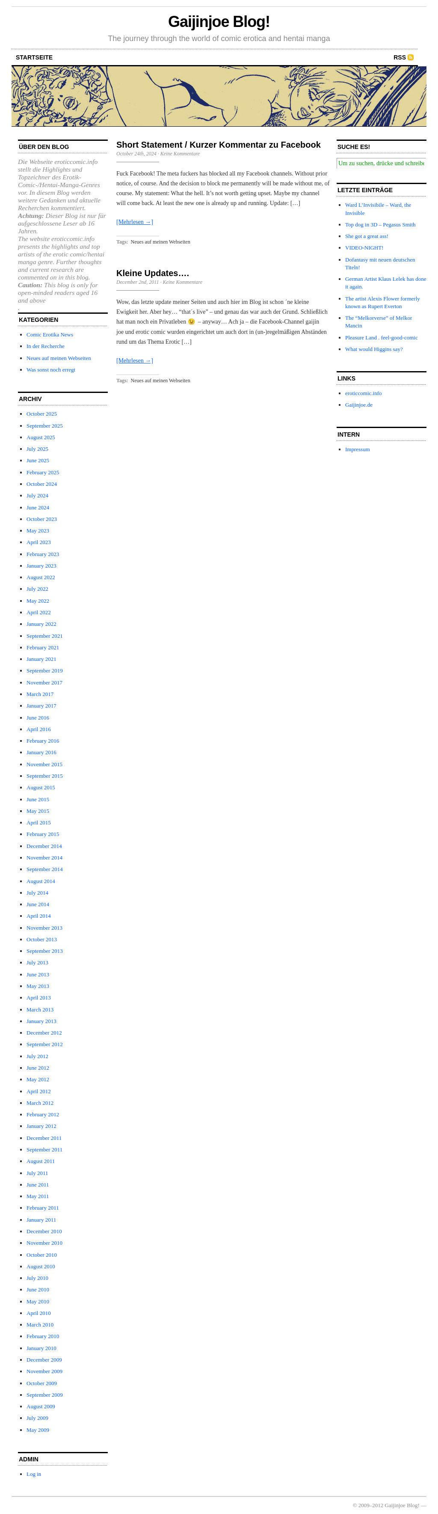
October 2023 (42, 519)
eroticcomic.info (363, 393)
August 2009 (41, 1406)
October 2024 (42, 484)
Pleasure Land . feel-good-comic (381, 337)
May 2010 (38, 1301)
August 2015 (41, 787)
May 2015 (38, 811)
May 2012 (38, 1079)
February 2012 (43, 1114)
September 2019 (45, 670)
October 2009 (42, 1383)
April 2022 (39, 612)
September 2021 (45, 636)
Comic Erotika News (50, 334)
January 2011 (41, 1220)
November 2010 (44, 1243)
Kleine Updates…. (152, 273)
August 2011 (41, 1161)
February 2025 (43, 472)
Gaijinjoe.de (359, 405)
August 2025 (41, 437)
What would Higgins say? (374, 349)
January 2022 (41, 624)
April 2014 (39, 916)
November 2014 (44, 857)
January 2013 (41, 1021)
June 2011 (38, 1184)
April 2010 (39, 1313)
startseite (34, 57)
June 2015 (38, 799)
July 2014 (37, 892)
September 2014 (45, 869)
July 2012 (37, 1056)
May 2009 (38, 1430)
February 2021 (43, 647)
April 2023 (39, 542)
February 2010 (43, 1336)
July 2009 (37, 1418)
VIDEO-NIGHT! (364, 247)
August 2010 (41, 1266)
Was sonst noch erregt (51, 369)
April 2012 (39, 1091)
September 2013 (45, 951)
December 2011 (44, 1138)
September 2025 (45, 425)
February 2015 (43, 834)
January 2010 (41, 1348)
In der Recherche (46, 346)
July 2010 (37, 1278)
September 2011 (44, 1149)
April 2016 (39, 729)
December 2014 (44, 846)
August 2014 (41, 881)
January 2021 (41, 659)
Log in (34, 1474)
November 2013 (44, 928)
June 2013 (38, 974)
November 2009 (44, 1371)
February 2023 (43, 554)
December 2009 (44, 1359)
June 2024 (38, 507)
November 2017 (44, 682)
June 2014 (38, 904)
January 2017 (41, 705)
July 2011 (37, 1173)
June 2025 (38, 460)
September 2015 (45, 776)
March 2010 (40, 1324)
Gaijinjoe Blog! (219, 21)
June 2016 (38, 717)
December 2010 (44, 1231)
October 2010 (42, 1255)
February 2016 (43, 741)
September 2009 (45, 1395)
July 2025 (37, 449)
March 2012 (40, 1103)
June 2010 (38, 1289)
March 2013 (40, 1009)
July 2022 (37, 589)
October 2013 (42, 939)
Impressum (357, 449)
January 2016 (41, 752)
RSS (400, 57)
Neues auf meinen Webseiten (59, 358)
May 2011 (38, 1196)
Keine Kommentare (180, 154)
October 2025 (42, 413)
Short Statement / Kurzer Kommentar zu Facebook (218, 144)
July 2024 (37, 495)
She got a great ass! (366, 236)
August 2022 (41, 577)
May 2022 (38, 601)
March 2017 (40, 694)
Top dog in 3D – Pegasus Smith (380, 224)
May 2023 (38, 530)
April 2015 (39, 822)
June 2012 (38, 1068)
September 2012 (45, 1044)
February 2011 (43, 1208)
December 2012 (44, 1032)
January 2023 (41, 565)
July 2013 (37, 962)
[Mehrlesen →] (134, 222)
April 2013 (39, 997)
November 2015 (44, 764)
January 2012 (41, 1126)
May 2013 (38, 986)
